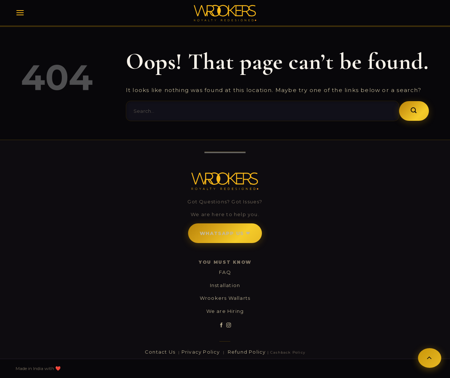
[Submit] (414, 111)
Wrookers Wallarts (225, 298)
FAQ (225, 272)
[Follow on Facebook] (221, 325)
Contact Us (161, 352)
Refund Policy (247, 352)
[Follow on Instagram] (228, 325)
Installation (225, 285)
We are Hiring (225, 311)
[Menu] (20, 12)
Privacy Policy (202, 352)
